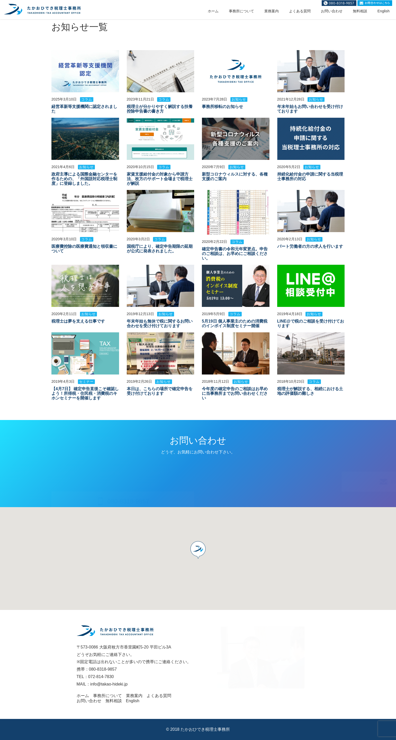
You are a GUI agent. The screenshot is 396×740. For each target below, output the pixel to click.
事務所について (241, 11)
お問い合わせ (332, 11)
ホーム (213, 11)
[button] (198, 550)
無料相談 (360, 11)
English (383, 11)
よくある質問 (300, 11)
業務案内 (271, 11)
